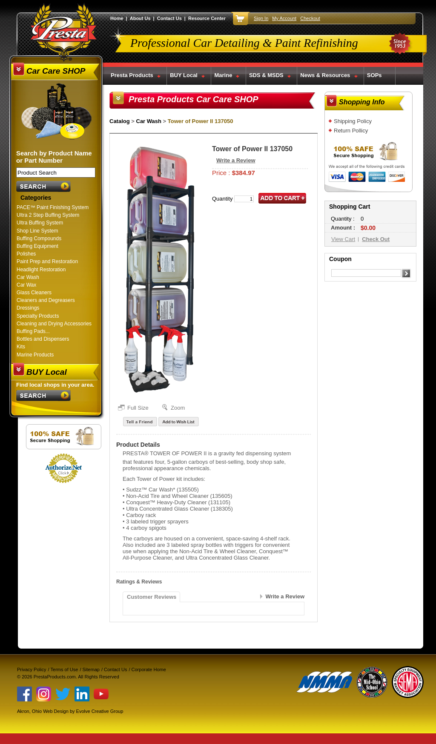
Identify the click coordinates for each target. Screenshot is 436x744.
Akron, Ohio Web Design (43, 711)
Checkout (310, 18)
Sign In (261, 18)
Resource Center (207, 18)
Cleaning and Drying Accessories (54, 324)
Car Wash (28, 277)
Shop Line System (37, 231)
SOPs (374, 75)
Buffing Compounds (39, 238)
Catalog (119, 121)
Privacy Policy (31, 669)
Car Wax (26, 285)
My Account (284, 18)
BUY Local (184, 75)
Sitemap (91, 669)
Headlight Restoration (41, 270)
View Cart (343, 239)
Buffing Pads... (33, 331)
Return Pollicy (351, 130)
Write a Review (235, 160)
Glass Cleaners (34, 293)
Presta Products (132, 75)
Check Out (376, 239)
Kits (21, 347)
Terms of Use (64, 669)
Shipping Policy (353, 121)
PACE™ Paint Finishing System (53, 207)
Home (116, 18)
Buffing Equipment (37, 246)
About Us (140, 18)
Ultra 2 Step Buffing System (48, 215)
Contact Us (169, 18)
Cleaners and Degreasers (46, 300)
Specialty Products (38, 316)
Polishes (26, 254)
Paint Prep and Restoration (47, 261)
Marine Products (35, 355)
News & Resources (325, 75)
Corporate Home (149, 669)
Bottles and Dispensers (43, 339)
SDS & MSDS (266, 75)
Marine (223, 75)
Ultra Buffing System (40, 223)
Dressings (28, 308)
